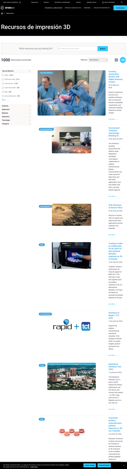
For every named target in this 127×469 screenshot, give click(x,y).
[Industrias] (116, 395)
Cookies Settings (90, 465)
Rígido (68, 434)
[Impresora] (16, 118)
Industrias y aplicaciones (53, 9)
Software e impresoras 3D (73, 8)
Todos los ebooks (50, 425)
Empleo (109, 443)
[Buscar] (103, 50)
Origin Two (90, 403)
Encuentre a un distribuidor (95, 437)
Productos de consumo (114, 409)
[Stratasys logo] (8, 8)
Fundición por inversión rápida (54, 434)
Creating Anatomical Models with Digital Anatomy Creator (95, 73)
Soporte (46, 2)
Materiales (87, 8)
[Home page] (1, 15)
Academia (110, 445)
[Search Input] (78, 50)
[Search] (121, 2)
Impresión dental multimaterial (50, 410)
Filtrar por (84, 61)
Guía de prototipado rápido (74, 404)
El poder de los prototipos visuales (53, 405)
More (4, 101)
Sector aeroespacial (113, 406)
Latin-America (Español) (12, 2)
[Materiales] (75, 431)
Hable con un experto (93, 443)
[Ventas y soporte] (96, 431)
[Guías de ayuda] (54, 395)
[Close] (124, 465)
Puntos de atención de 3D (53, 445)
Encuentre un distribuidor (62, 2)
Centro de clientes (92, 445)
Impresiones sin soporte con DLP (54, 421)
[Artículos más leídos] (75, 395)
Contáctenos (111, 437)
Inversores (110, 451)
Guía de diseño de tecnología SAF (54, 416)
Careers (78, 2)
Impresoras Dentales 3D (114, 398)
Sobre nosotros (112, 434)
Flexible (68, 437)
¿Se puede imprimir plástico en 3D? (75, 416)
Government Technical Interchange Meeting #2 (90, 101)
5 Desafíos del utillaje (72, 398)
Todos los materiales (72, 443)
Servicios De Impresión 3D (102, 8)
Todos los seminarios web (53, 454)
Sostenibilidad (111, 448)
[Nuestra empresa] (116, 431)
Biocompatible (70, 440)
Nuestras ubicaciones (114, 440)
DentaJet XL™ (91, 409)
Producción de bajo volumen (74, 401)
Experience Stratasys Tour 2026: (84, 216)
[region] (63, 465)
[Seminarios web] (54, 431)
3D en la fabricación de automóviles (73, 411)
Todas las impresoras (93, 415)
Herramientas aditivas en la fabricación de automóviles (94, 338)
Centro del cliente (108, 2)
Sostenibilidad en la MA (52, 442)
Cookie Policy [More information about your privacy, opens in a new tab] (34, 467)
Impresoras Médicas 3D (114, 401)
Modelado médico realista (74, 406)
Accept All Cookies (104, 465)
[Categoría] (16, 125)
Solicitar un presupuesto (94, 440)
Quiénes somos (91, 2)
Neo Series (90, 406)
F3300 (89, 400)
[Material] (16, 114)
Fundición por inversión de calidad (53, 399)
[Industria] (16, 107)
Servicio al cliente (92, 448)
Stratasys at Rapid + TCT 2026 (83, 190)
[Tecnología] (16, 121)
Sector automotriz (112, 404)
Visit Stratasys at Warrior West (83, 131)
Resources (34, 2)
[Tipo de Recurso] (16, 72)
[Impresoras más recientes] (96, 396)
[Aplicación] (16, 111)
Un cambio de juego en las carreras (53, 438)
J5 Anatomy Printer (93, 412)
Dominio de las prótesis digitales (52, 449)
